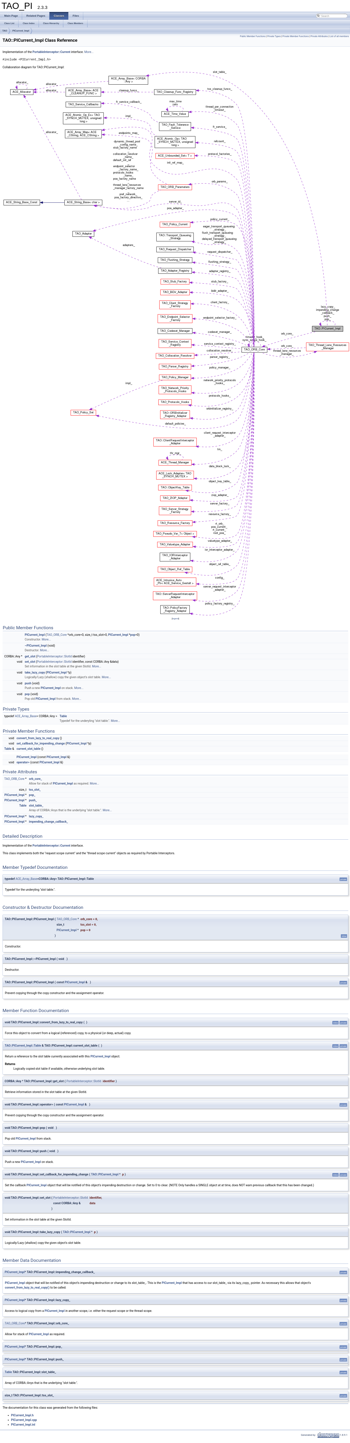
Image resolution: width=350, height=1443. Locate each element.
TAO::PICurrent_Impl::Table (23, 1045)
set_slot (30, 661)
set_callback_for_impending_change (41, 743)
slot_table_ (36, 805)
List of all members (339, 36)
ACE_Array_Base (26, 716)
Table (63, 716)
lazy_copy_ (36, 816)
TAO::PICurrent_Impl (104, 1174)
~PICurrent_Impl (36, 645)
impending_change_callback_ (48, 821)
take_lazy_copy (35, 672)
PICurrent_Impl (20, 30)
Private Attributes (319, 36)
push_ (33, 800)
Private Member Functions (296, 36)
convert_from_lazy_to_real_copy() (27, 1287)
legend (175, 618)
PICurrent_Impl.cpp (24, 1420)
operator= (23, 762)
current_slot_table (29, 748)
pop (132, 634)
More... (88, 52)
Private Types (274, 36)
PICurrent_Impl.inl (23, 1424)
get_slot (30, 656)
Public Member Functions (253, 36)
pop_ (32, 795)
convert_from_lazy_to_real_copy (38, 738)
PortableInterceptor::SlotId (54, 656)
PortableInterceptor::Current (51, 52)
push (28, 683)
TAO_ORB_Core (56, 634)
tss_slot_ (35, 789)
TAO (4, 30)
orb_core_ (35, 779)
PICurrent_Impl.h (22, 1415)
